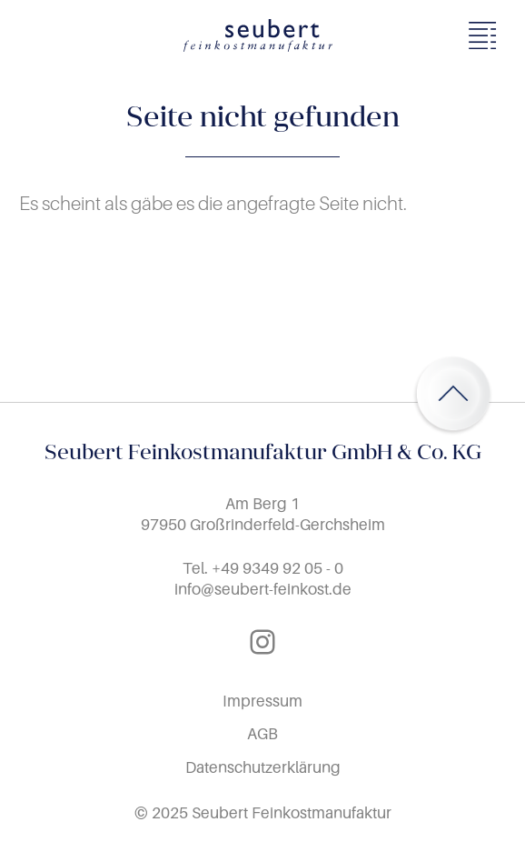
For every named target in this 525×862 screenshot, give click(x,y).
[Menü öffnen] (487, 35)
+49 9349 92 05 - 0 (277, 567)
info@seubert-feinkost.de (263, 588)
